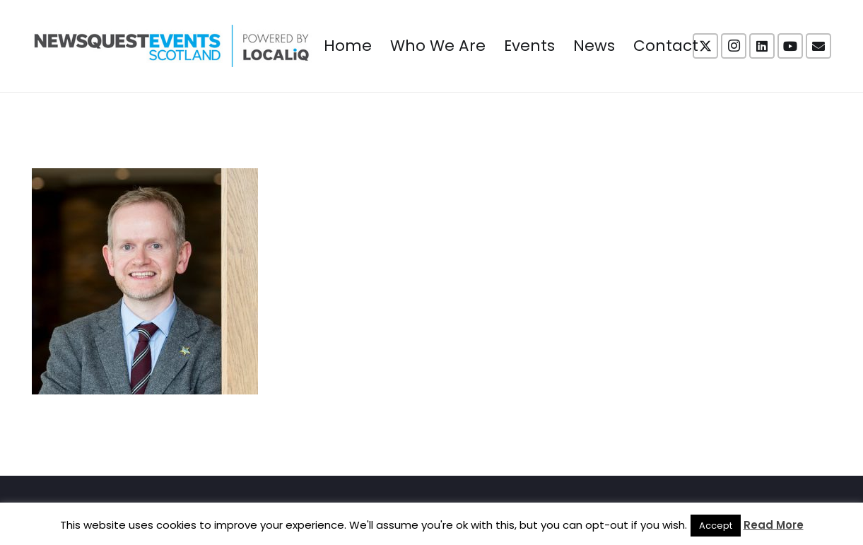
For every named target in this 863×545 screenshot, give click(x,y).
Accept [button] (715, 525)
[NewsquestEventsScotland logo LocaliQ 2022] (172, 46)
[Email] (818, 46)
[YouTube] (790, 46)
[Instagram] (733, 46)
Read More (774, 524)
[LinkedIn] (762, 46)
